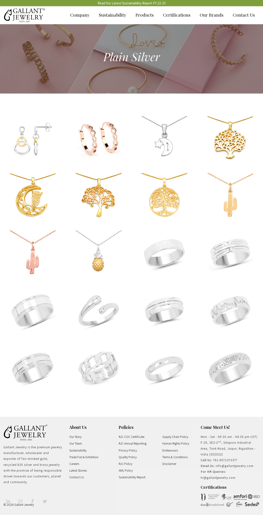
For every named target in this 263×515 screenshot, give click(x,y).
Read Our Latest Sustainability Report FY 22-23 (132, 3)
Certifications (176, 15)
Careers (74, 464)
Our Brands (212, 15)
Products (145, 15)
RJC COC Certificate (131, 437)
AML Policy (126, 470)
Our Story (75, 437)
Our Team (75, 443)
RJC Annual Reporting (132, 443)
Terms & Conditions (175, 457)
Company (80, 15)
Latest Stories (78, 470)
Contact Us (244, 15)
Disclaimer (169, 464)
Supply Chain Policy (175, 437)
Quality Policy (128, 457)
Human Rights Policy (175, 443)
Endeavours (170, 450)
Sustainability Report (132, 477)
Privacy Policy (128, 450)
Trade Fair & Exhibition (83, 457)
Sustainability (112, 15)
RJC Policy (125, 464)
